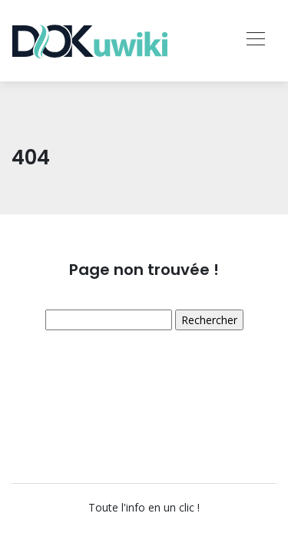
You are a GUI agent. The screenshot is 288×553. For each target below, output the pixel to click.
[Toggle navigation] (254, 40)
